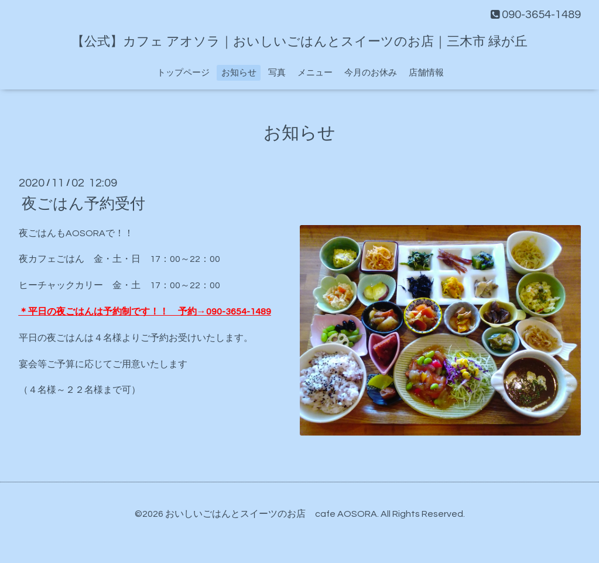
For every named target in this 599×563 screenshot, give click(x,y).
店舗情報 (426, 72)
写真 (277, 72)
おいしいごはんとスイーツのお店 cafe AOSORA (271, 514)
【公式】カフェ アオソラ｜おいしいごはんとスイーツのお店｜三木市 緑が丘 (299, 42)
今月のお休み (370, 72)
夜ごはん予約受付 (83, 203)
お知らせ (238, 72)
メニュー (315, 72)
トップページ (183, 72)
